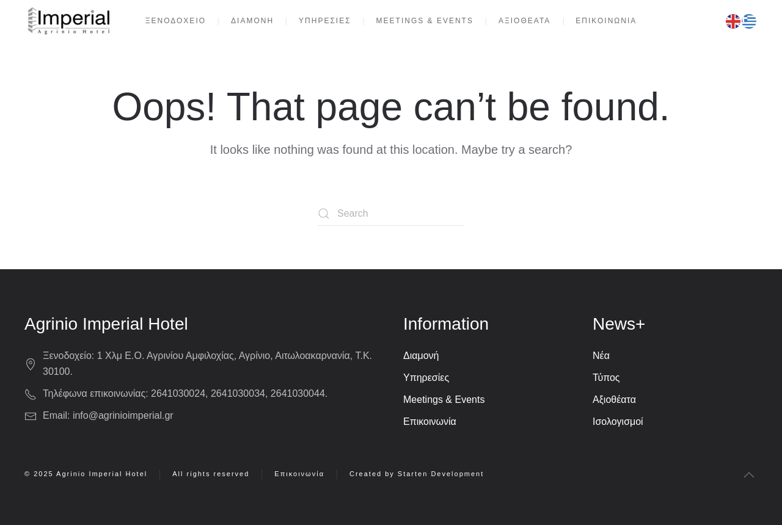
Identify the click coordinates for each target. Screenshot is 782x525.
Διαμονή (421, 355)
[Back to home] (68, 21)
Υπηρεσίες (426, 377)
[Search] (391, 213)
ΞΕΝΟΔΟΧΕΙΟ (175, 20)
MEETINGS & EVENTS (424, 20)
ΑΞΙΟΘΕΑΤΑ (524, 20)
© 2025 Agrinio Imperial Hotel (85, 473)
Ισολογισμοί (618, 421)
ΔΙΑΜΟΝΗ (252, 20)
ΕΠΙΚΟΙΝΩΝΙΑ (606, 20)
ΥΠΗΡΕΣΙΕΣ (325, 20)
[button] (749, 475)
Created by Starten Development (416, 473)
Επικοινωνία (429, 421)
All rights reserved (210, 473)
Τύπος (606, 377)
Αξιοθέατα (614, 399)
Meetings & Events (443, 399)
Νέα (601, 355)
